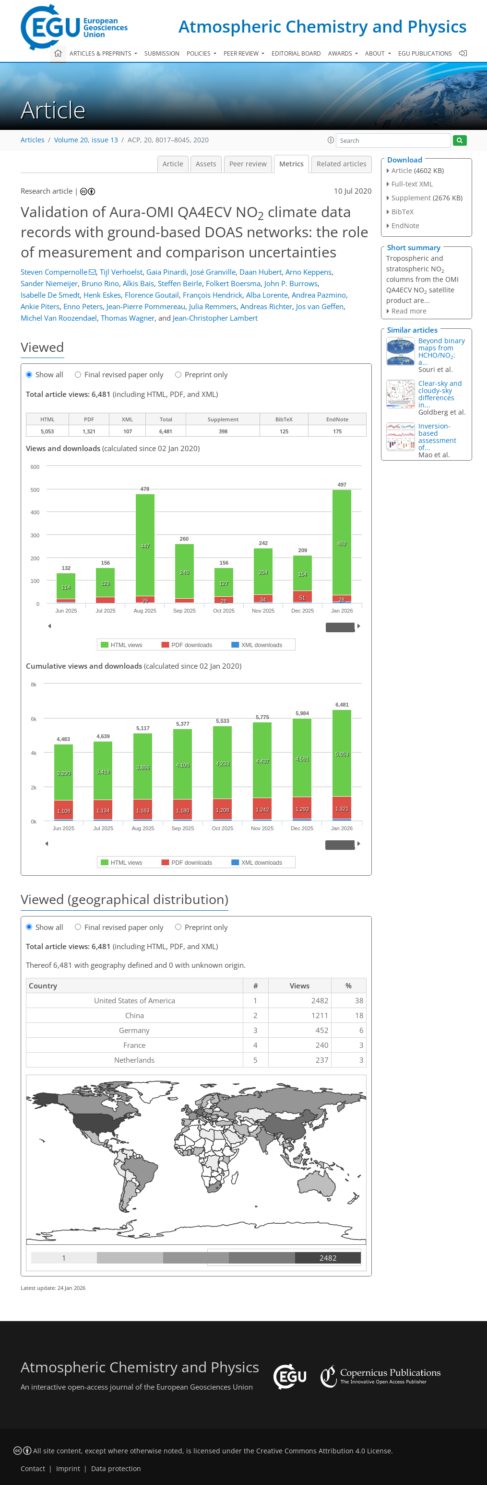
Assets (206, 164)
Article (173, 164)
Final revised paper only (119, 374)
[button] (331, 140)
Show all (44, 374)
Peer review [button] (242, 53)
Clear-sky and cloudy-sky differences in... (440, 394)
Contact (33, 1468)
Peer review (248, 164)
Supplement (411, 197)
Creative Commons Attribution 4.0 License (323, 1451)
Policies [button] (199, 53)
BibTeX (403, 211)
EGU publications (425, 53)
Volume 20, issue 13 (86, 140)
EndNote (405, 225)
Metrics (291, 164)
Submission (161, 53)
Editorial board (296, 53)
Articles (33, 140)
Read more (409, 310)
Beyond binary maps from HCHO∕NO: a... (441, 351)
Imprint (68, 1468)
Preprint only (201, 374)
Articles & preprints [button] (101, 53)
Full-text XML (412, 183)
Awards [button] (341, 53)
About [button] (375, 53)
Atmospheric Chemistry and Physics (322, 26)
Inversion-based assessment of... (437, 436)
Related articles (342, 164)
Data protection (116, 1468)
